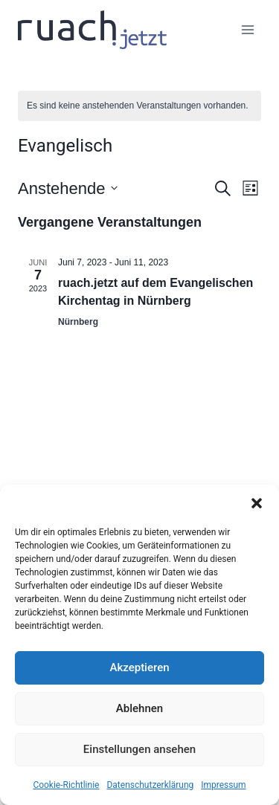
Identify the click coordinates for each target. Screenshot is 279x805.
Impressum (223, 785)
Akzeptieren (139, 667)
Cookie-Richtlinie (66, 785)
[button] (256, 503)
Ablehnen (139, 708)
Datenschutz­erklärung (149, 785)
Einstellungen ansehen (139, 749)
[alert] (139, 106)
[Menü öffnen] (247, 29)
